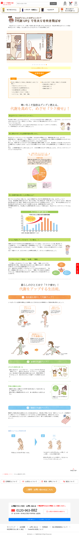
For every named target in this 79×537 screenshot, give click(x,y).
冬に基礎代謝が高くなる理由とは (20, 89)
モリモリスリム (11, 10)
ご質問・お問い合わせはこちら (39, 490)
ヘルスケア (50, 10)
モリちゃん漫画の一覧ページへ (39, 68)
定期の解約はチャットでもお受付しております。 (39, 519)
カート (70, 3)
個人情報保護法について (60, 527)
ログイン (65, 4)
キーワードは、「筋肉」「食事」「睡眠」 (21, 94)
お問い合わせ (34, 527)
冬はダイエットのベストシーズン (20, 85)
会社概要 (22, 527)
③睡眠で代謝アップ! (47, 88)
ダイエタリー (70, 10)
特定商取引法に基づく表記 (15, 529)
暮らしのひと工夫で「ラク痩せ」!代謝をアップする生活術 (54, 82)
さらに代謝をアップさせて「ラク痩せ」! (21, 92)
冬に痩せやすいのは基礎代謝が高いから (21, 87)
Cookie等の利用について (35, 529)
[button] (46, 64)
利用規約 (45, 527)
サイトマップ (11, 527)
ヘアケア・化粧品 (30, 10)
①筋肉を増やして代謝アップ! (49, 84)
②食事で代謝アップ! (47, 86)
